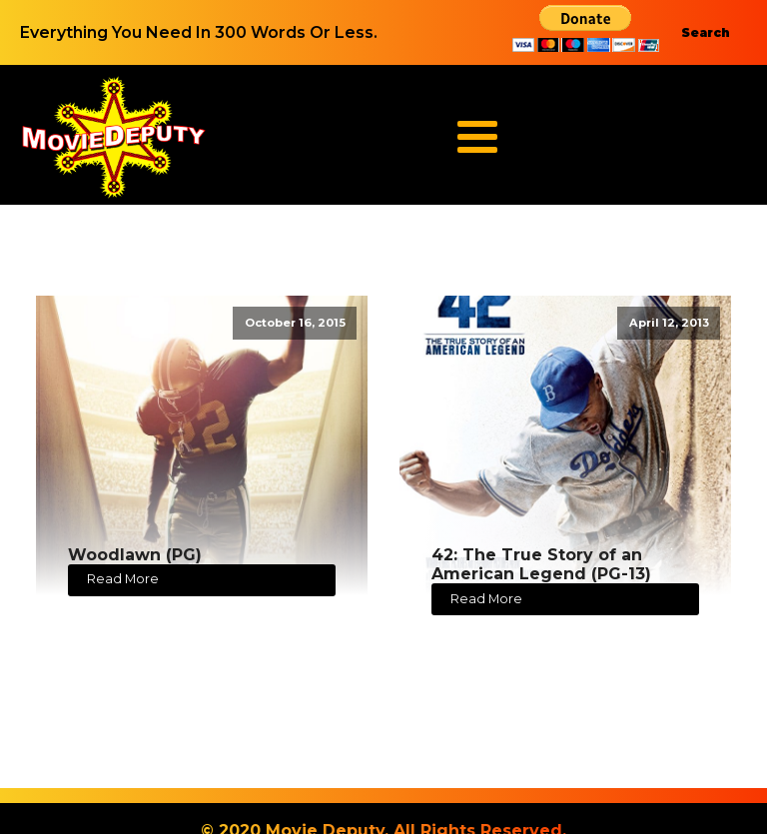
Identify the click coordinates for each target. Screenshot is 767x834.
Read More (123, 578)
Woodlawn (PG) (135, 554)
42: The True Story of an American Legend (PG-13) (541, 564)
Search (705, 32)
